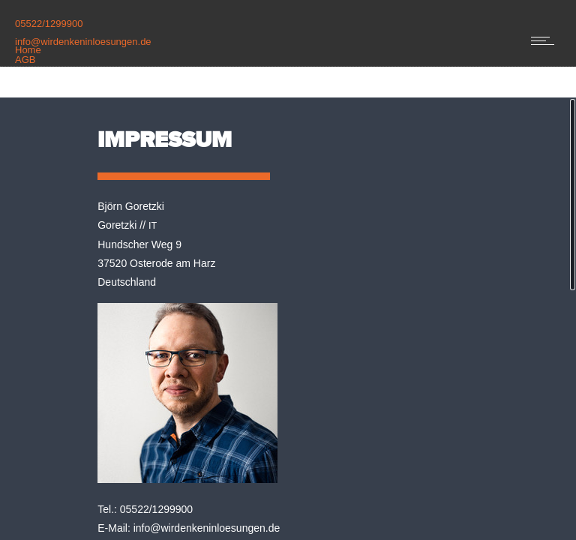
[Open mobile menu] (546, 41)
